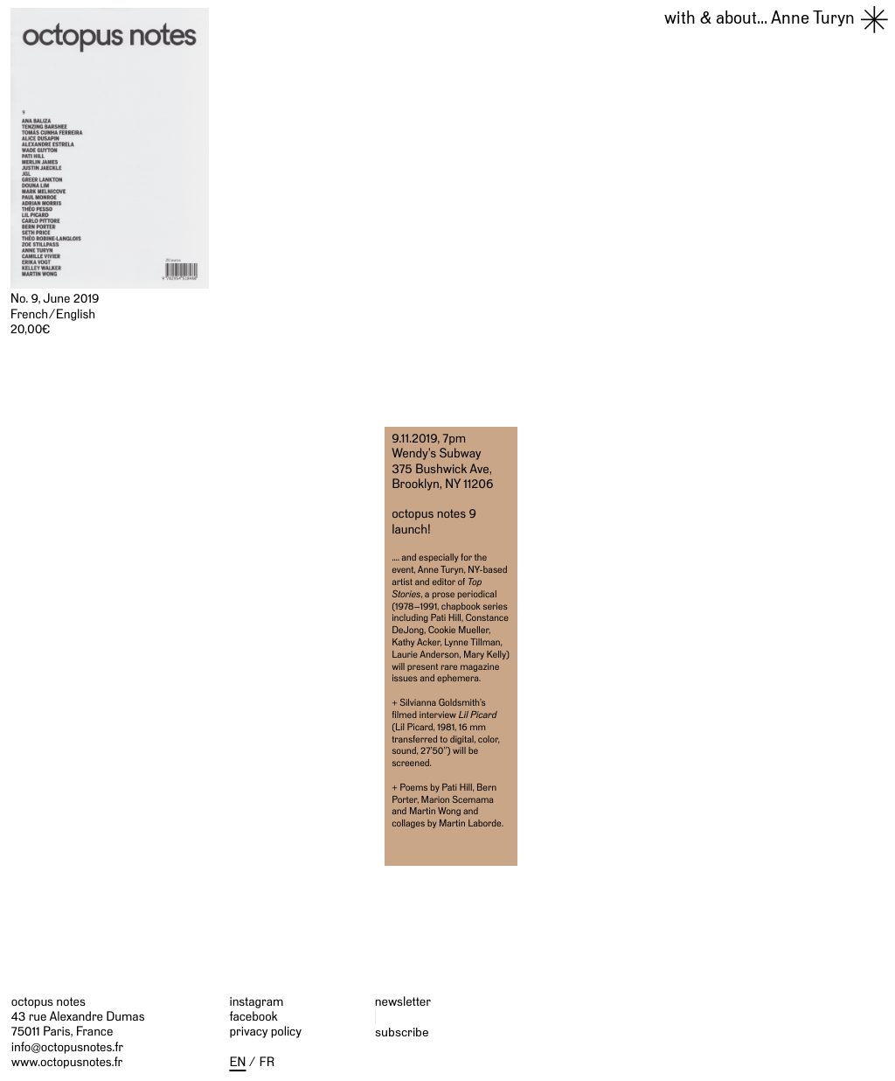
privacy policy (265, 1031)
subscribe (402, 1031)
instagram (256, 1002)
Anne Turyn (759, 18)
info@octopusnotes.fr (67, 1047)
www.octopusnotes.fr (66, 1062)
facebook (253, 1017)
